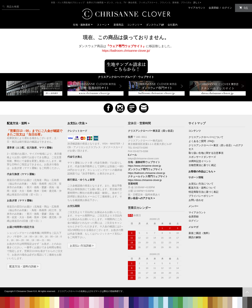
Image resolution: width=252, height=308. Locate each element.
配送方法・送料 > (18, 123)
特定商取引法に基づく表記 (203, 192)
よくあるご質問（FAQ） (202, 141)
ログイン (227, 7)
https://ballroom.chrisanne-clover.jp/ (126, 50)
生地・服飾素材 (83, 24)
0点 (243, 7)
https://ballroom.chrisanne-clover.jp (146, 173)
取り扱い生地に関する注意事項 (206, 153)
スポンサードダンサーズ (202, 157)
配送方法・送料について (202, 187)
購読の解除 (195, 237)
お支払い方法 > (77, 123)
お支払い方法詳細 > (82, 245)
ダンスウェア (155, 24)
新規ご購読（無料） (200, 233)
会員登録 (214, 7)
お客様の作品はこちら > (201, 171)
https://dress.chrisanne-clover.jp (145, 180)
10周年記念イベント (200, 161)
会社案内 (173, 24)
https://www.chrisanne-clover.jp (144, 165)
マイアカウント (196, 7)
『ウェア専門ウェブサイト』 (126, 46)
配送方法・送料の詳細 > (23, 266)
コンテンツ (135, 24)
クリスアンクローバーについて (206, 137)
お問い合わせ (196, 200)
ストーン (103, 24)
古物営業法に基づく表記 (202, 165)
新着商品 (119, 24)
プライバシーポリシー (201, 196)
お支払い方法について (201, 183)
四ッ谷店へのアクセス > (141, 198)
